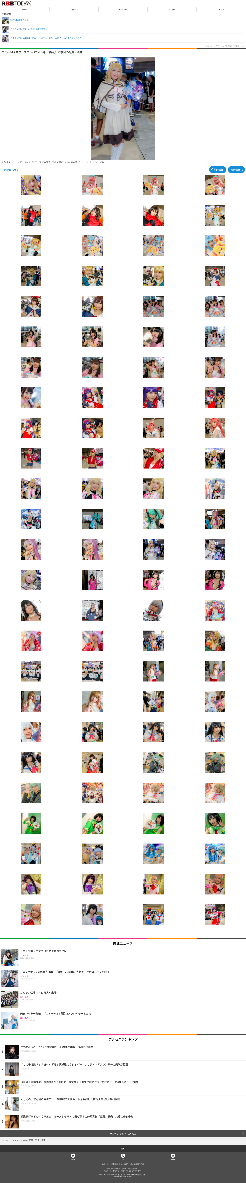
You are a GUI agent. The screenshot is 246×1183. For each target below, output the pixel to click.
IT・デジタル (74, 9)
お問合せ (105, 1164)
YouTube (172, 1159)
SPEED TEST (123, 9)
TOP (123, 1148)
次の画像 (235, 169)
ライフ (221, 9)
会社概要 (124, 1164)
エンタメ (172, 9)
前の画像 (218, 169)
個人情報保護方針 (137, 1164)
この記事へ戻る (10, 170)
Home (73, 1159)
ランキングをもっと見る (123, 1133)
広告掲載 (114, 1164)
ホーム (24, 9)
